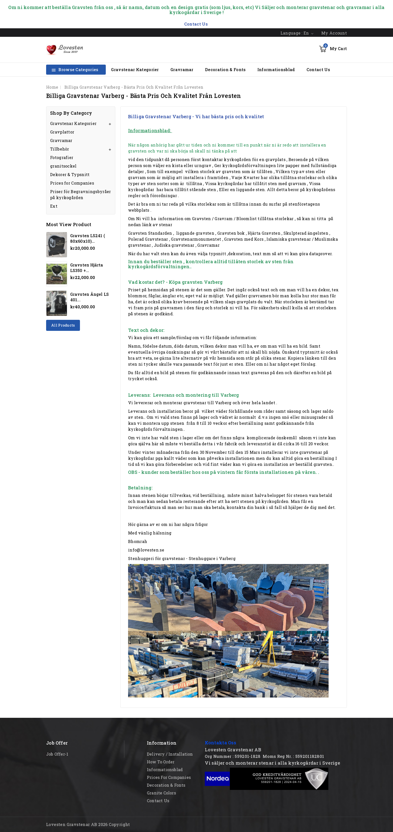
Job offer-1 (57, 754)
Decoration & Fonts (225, 69)
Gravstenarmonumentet (196, 239)
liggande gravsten (195, 233)
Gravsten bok (231, 233)
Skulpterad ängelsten (305, 233)
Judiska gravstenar (174, 245)
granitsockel (63, 166)
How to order (160, 761)
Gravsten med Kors (243, 239)
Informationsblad (276, 69)
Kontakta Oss (220, 743)
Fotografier (61, 157)
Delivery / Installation (170, 754)
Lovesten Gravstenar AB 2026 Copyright (88, 824)
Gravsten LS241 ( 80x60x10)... (87, 238)
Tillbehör (59, 149)
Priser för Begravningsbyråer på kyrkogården (80, 194)
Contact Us (318, 69)
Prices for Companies (72, 183)
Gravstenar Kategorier (135, 69)
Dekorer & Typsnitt (69, 174)
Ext (53, 206)
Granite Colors (161, 792)
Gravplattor (62, 131)
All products (63, 325)
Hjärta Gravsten (264, 233)
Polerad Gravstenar (148, 239)
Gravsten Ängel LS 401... (89, 297)
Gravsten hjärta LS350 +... (86, 267)
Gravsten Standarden (150, 233)
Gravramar (181, 69)
